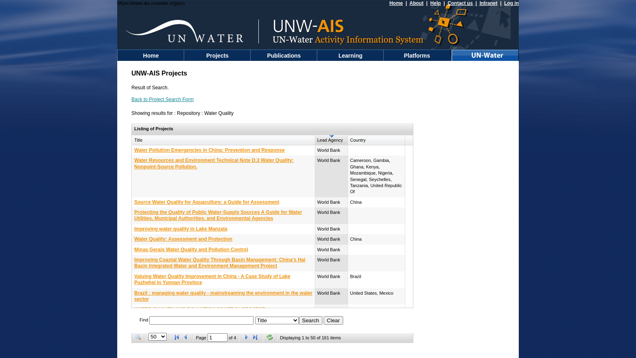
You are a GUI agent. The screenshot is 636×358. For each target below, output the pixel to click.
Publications (284, 55)
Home (396, 3)
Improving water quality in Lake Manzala (180, 229)
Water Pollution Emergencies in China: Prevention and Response (209, 150)
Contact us (460, 3)
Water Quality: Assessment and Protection (183, 239)
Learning (350, 55)
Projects (217, 55)
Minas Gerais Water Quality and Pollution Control (191, 249)
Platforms (417, 55)
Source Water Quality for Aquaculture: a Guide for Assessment (206, 202)
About (416, 3)
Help (435, 3)
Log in (511, 3)
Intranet (488, 3)
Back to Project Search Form (162, 99)
